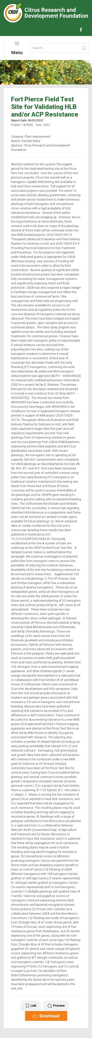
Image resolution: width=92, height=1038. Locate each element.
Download (46, 1016)
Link (30, 1005)
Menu (17, 48)
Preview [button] (56, 1005)
